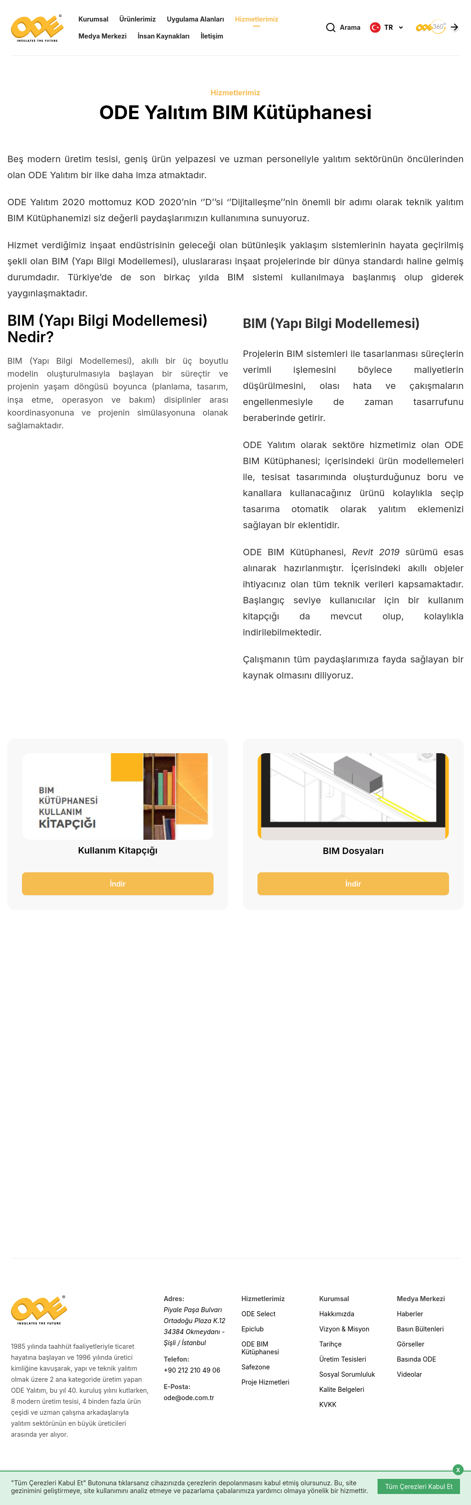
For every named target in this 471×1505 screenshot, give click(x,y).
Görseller (410, 1344)
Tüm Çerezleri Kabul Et (417, 1486)
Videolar (409, 1374)
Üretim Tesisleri (342, 1359)
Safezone (255, 1367)
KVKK (328, 1404)
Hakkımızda (337, 1314)
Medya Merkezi (102, 37)
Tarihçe (330, 1344)
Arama (343, 28)
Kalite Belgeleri (341, 1389)
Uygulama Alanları (195, 20)
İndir (118, 883)
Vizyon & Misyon (344, 1329)
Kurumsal (93, 20)
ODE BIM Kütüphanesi (260, 1348)
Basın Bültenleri (420, 1329)
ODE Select (258, 1314)
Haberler (410, 1314)
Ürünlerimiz (138, 20)
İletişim (212, 37)
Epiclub (252, 1329)
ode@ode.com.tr (189, 1397)
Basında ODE (416, 1359)
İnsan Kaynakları (163, 37)
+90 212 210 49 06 (192, 1370)
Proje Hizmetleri (265, 1382)
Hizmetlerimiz (257, 20)
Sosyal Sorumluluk (347, 1374)
